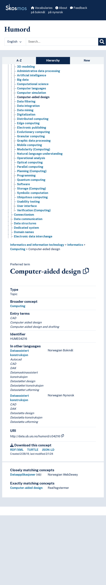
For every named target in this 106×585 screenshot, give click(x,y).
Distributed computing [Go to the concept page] (32, 119)
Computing (17, 249)
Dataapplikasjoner (22, 474)
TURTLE (32, 449)
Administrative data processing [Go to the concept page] (38, 71)
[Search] (102, 42)
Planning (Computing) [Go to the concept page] (31, 171)
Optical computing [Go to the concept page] (30, 162)
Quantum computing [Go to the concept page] (31, 180)
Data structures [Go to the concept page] (25, 223)
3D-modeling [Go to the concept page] (26, 66)
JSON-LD (48, 449)
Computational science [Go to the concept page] (32, 84)
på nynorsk (55, 12)
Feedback (78, 8)
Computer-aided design (44, 249)
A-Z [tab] (19, 60)
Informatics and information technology (37, 245)
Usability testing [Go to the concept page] (28, 201)
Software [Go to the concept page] (23, 184)
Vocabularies (41, 8)
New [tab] (87, 60)
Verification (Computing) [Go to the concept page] (34, 210)
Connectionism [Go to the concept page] (24, 214)
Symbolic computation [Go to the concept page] (32, 193)
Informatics (75, 245)
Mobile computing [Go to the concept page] (29, 145)
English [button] (14, 41)
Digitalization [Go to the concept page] (26, 114)
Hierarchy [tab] (53, 60)
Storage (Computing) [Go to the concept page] (31, 188)
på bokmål (38, 12)
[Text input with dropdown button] (62, 42)
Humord (17, 29)
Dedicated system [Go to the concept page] (26, 227)
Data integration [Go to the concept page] (28, 106)
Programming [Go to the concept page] (26, 175)
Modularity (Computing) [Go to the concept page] (33, 149)
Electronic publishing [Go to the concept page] (31, 127)
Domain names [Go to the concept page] (24, 232)
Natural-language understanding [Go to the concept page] (40, 153)
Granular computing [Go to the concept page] (31, 136)
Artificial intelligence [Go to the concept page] (31, 75)
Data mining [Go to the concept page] (25, 110)
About (61, 8)
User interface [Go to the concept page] (27, 206)
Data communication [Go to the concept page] (28, 219)
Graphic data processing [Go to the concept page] (34, 140)
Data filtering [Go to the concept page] (26, 101)
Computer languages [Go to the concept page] (31, 88)
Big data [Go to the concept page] (23, 79)
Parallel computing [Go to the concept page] (30, 167)
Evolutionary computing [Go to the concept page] (33, 132)
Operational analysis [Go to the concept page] (31, 158)
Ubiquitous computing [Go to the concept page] (32, 197)
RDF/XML (17, 449)
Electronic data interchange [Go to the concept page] (33, 236)
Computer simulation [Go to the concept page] (31, 93)
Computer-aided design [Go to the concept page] (33, 97)
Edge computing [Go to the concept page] (28, 123)
